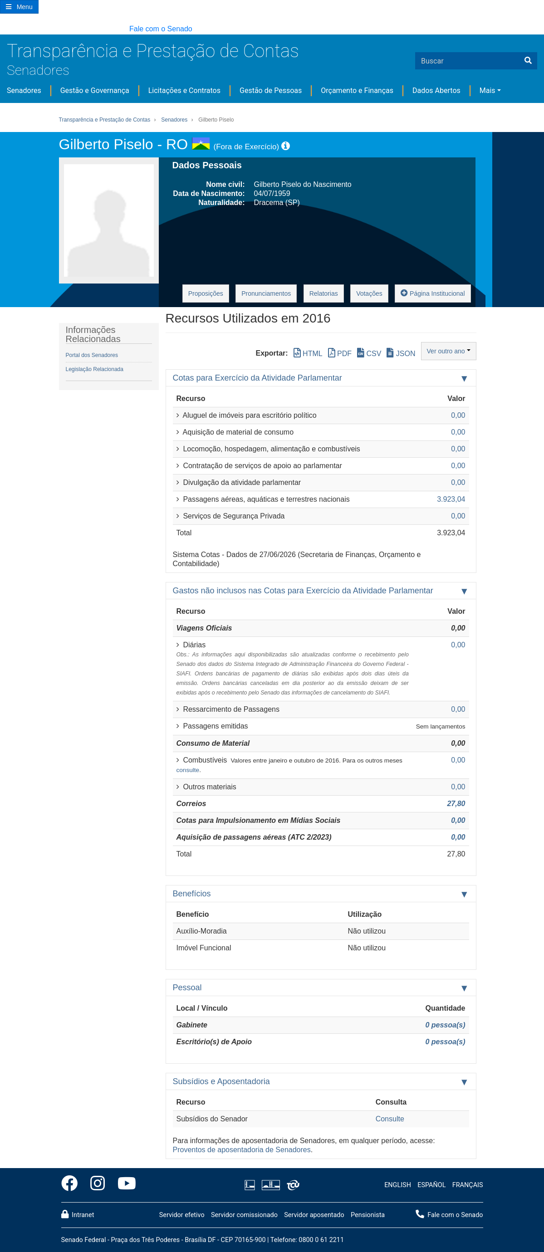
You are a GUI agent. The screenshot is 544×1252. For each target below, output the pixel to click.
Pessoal (187, 987)
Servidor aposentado (314, 1215)
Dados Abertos (436, 90)
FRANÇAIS (467, 1185)
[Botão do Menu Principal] (19, 7)
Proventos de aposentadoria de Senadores (242, 1150)
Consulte (390, 1119)
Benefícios (192, 893)
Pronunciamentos (266, 293)
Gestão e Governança (94, 90)
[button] (4, 29)
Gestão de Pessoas (271, 90)
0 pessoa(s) (445, 1025)
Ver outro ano (448, 351)
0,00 (458, 820)
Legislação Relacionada (94, 369)
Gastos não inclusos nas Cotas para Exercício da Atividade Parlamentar (303, 590)
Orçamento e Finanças (357, 90)
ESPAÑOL (431, 1185)
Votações (369, 293)
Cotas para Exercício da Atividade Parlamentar (257, 377)
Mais (487, 90)
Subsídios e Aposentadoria (221, 1081)
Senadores (38, 70)
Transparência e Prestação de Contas (153, 51)
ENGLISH (397, 1185)
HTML (308, 353)
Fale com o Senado (160, 29)
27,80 (456, 803)
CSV (369, 353)
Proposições (205, 293)
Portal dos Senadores (92, 355)
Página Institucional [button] (433, 293)
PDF (340, 353)
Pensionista (368, 1215)
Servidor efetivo (182, 1215)
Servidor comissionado (244, 1215)
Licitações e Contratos (184, 90)
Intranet (77, 1214)
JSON (401, 353)
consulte (188, 770)
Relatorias (323, 293)
